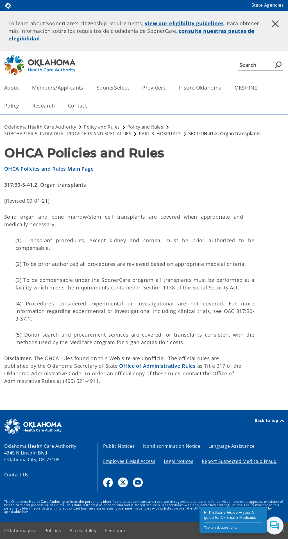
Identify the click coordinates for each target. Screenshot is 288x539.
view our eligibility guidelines (184, 23)
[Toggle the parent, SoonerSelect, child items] (131, 88)
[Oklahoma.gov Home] (8, 5)
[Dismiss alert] (275, 24)
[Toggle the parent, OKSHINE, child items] (259, 88)
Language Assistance (231, 446)
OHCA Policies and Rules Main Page (49, 168)
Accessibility (83, 530)
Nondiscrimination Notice (171, 446)
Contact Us (16, 475)
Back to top (269, 420)
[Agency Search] (278, 64)
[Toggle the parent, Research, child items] (56, 106)
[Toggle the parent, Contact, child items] (88, 106)
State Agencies (267, 5)
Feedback (115, 530)
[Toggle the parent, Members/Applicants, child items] (85, 88)
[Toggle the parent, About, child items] (20, 88)
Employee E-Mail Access (129, 461)
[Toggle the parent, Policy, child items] (21, 106)
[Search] (260, 64)
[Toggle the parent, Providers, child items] (167, 88)
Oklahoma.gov (20, 530)
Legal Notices (178, 461)
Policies (52, 530)
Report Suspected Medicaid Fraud (239, 461)
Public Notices (119, 446)
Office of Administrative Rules (157, 365)
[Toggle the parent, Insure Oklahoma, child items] (223, 88)
